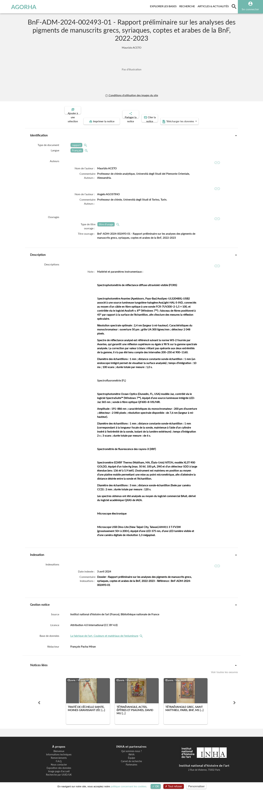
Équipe (131, 752)
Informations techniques (58, 749)
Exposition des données (59, 762)
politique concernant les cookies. (129, 786)
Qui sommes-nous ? (131, 745)
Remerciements (59, 752)
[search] (234, 6)
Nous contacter (59, 759)
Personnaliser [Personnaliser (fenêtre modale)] (196, 786)
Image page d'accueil (58, 766)
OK (155, 786)
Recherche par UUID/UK (59, 769)
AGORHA (20, 6)
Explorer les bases (164, 6)
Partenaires (131, 759)
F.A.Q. (59, 756)
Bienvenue (59, 745)
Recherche (187, 6)
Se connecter (250, 9)
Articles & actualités (214, 6)
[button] (39, 697)
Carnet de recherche (131, 756)
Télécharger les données (208, 110)
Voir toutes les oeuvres (224, 666)
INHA (131, 749)
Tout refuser (173, 786)
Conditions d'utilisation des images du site (131, 95)
